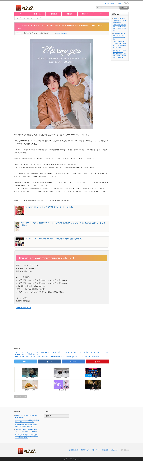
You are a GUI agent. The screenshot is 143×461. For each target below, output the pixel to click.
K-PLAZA (69, 459)
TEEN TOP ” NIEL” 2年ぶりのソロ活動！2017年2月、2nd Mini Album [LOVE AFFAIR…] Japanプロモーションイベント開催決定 (56, 357)
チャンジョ (64, 33)
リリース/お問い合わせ (110, 3)
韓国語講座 (54, 14)
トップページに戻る (21, 396)
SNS (101, 14)
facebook (127, 3)
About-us (22, 14)
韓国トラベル (85, 14)
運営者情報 (105, 450)
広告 (120, 3)
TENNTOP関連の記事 (23, 308)
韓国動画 (69, 14)
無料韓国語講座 (73, 450)
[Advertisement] (69, 6)
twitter (125, 3)
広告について (115, 450)
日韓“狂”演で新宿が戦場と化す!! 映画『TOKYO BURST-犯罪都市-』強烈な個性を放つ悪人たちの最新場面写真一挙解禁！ (119, 54)
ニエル (58, 33)
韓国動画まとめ (85, 450)
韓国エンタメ (37, 14)
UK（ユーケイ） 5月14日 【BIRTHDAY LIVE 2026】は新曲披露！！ (119, 20)
